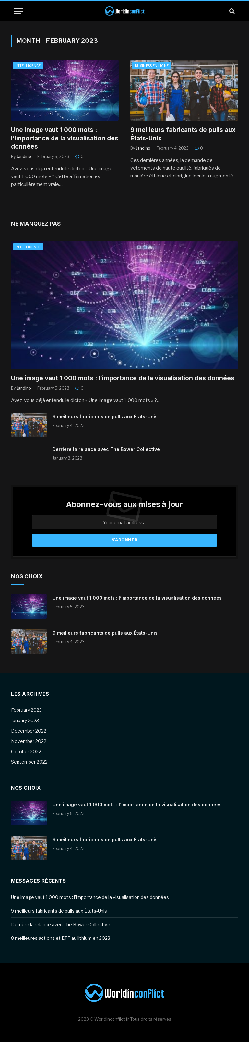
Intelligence (28, 65)
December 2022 (28, 730)
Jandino (24, 156)
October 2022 (26, 751)
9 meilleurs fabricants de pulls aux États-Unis (182, 134)
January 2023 (25, 720)
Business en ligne (152, 65)
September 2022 (29, 762)
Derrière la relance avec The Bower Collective (106, 449)
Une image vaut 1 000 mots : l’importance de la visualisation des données (64, 138)
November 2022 (28, 741)
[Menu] (18, 11)
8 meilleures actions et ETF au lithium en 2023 (60, 938)
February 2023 (26, 710)
